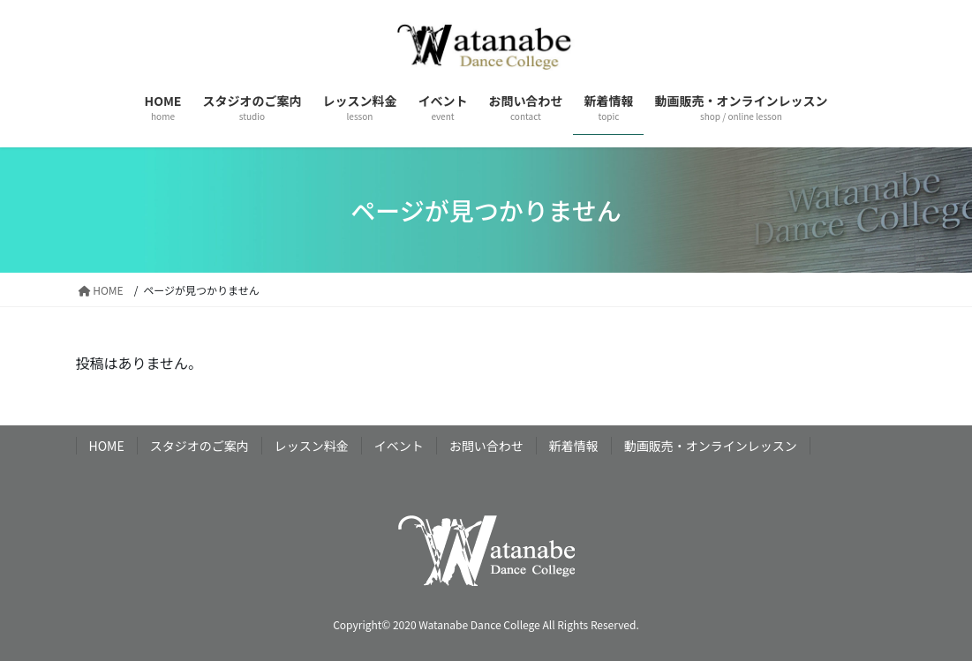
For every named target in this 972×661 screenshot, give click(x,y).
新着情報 (574, 445)
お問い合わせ (486, 445)
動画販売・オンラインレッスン (710, 445)
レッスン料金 (312, 445)
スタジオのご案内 (199, 445)
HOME (106, 445)
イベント (399, 445)
